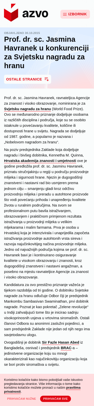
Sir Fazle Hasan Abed (60, 342)
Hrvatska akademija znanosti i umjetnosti (40, 161)
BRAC (66, 348)
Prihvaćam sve (55, 398)
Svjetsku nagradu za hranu (27, 109)
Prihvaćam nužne (21, 398)
